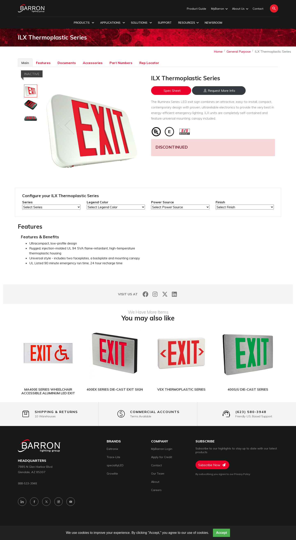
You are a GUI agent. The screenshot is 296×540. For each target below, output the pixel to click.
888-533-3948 (27, 483)
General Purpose (239, 51)
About (155, 482)
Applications (112, 22)
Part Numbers (121, 63)
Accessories (93, 63)
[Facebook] (145, 294)
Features (43, 63)
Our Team (157, 473)
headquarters (32, 461)
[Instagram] (155, 294)
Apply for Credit (161, 457)
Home (218, 51)
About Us (240, 9)
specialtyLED (115, 465)
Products (84, 22)
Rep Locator (149, 63)
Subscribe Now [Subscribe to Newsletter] (211, 464)
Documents (67, 63)
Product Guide (196, 8)
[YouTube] (70, 501)
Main (25, 63)
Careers (156, 490)
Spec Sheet (172, 90)
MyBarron (219, 9)
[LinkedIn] (174, 294)
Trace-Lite (113, 457)
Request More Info (219, 90)
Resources (188, 22)
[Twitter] (164, 294)
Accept (221, 532)
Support (165, 22)
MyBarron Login (161, 449)
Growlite (112, 473)
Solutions (141, 22)
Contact (258, 8)
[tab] (25, 62)
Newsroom (213, 22)
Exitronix (112, 449)
